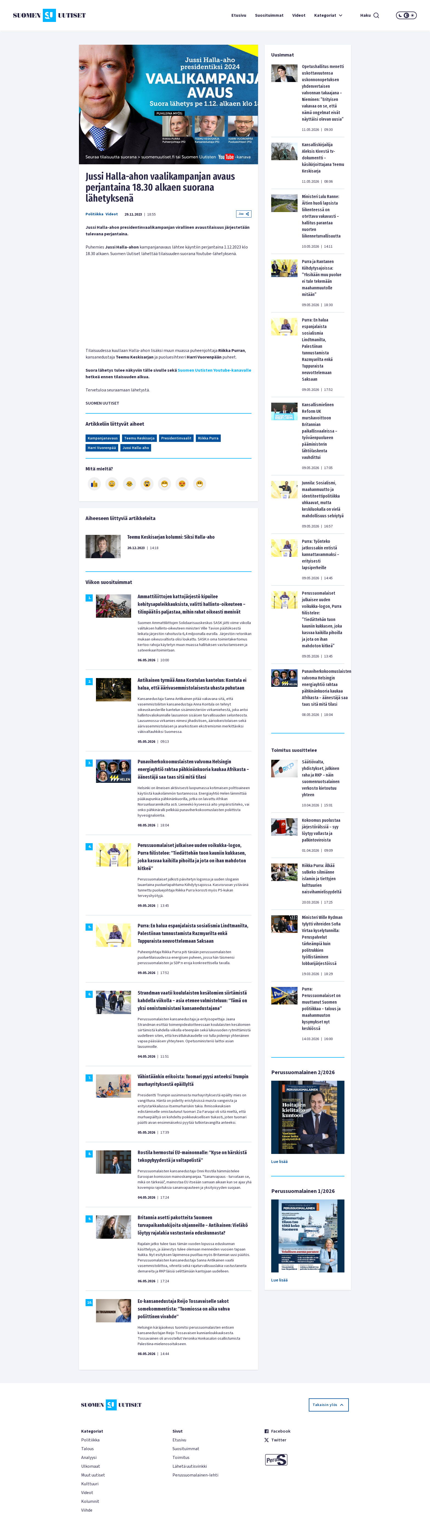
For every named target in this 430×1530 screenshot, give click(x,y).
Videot (298, 15)
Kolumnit (90, 1501)
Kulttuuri (89, 1484)
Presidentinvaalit (176, 438)
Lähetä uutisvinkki (189, 1466)
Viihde (86, 1510)
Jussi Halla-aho (136, 448)
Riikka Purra (208, 438)
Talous (87, 1449)
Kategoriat (329, 15)
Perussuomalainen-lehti (195, 1475)
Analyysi (89, 1458)
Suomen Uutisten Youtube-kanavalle (214, 370)
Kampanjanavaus (103, 438)
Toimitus (180, 1458)
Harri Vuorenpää (102, 448)
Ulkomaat (90, 1466)
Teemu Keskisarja (139, 438)
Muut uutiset (93, 1475)
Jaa (244, 213)
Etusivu (238, 15)
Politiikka (94, 214)
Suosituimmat (269, 15)
